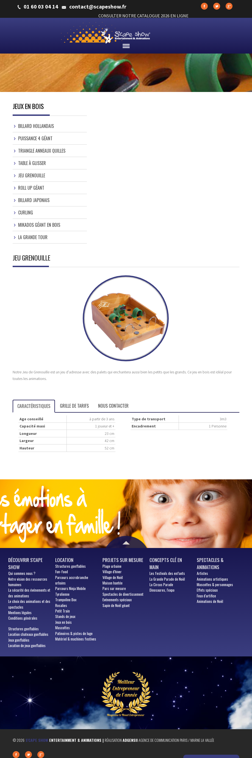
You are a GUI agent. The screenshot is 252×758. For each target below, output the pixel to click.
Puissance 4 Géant (35, 138)
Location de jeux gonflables (27, 645)
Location (64, 559)
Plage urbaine (112, 566)
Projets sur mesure (123, 559)
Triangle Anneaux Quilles (41, 150)
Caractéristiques (33, 406)
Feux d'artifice (206, 595)
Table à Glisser (32, 163)
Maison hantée (113, 583)
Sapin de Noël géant (116, 605)
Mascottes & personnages (215, 584)
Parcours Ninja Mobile (70, 588)
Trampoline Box (65, 599)
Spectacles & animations (210, 563)
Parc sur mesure (114, 588)
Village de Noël (113, 577)
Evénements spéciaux (117, 599)
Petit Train (62, 611)
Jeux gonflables (18, 640)
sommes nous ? (21, 573)
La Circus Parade (161, 584)
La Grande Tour (33, 237)
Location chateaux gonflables (28, 634)
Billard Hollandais (36, 126)
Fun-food (61, 571)
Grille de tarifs (74, 405)
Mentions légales (20, 612)
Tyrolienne (62, 594)
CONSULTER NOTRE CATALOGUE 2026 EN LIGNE (143, 15)
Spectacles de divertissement (123, 594)
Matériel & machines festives (75, 639)
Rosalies (61, 605)
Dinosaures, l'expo (162, 590)
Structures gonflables (23, 628)
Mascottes (62, 627)
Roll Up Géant (31, 187)
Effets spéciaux (207, 590)
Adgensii (130, 740)
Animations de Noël (210, 601)
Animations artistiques (212, 579)
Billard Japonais (33, 200)
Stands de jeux (65, 616)
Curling (25, 212)
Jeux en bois (63, 622)
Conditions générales (22, 618)
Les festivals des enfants (167, 573)
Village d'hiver (112, 571)
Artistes (202, 573)
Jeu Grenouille (31, 175)
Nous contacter (113, 405)
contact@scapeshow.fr (97, 6)
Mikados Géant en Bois (39, 225)
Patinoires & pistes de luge (74, 633)
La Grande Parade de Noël (167, 579)
